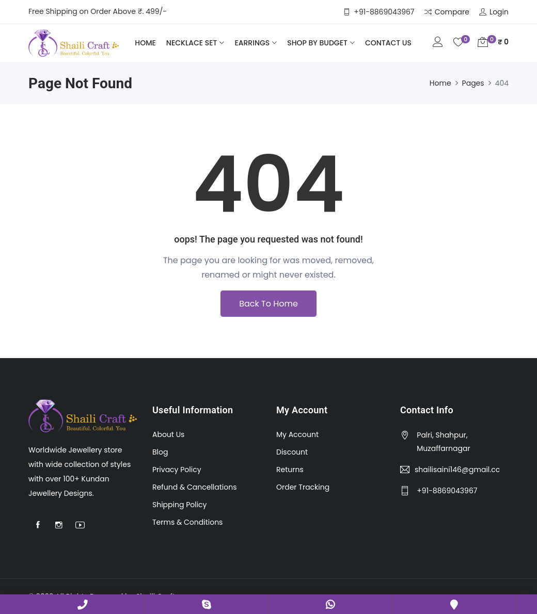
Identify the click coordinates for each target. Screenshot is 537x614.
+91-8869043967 (82, 604)
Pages (473, 83)
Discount (292, 452)
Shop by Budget (317, 43)
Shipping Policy (179, 504)
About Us (168, 434)
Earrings (252, 43)
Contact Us (388, 43)
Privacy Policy (176, 469)
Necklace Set (191, 43)
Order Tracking (302, 487)
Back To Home (268, 304)
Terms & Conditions (187, 522)
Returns (290, 469)
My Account (297, 434)
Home (145, 43)
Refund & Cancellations (194, 487)
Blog (160, 452)
